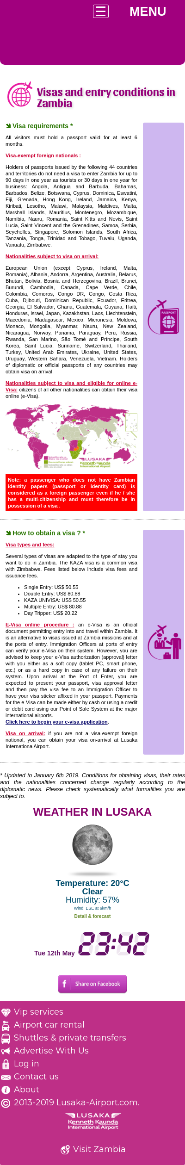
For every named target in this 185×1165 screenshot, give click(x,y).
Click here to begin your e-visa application (57, 722)
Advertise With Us (51, 1051)
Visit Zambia (99, 1149)
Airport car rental (49, 1025)
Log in (26, 1064)
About (26, 1089)
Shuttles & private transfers (70, 1038)
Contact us (36, 1077)
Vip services (38, 1012)
